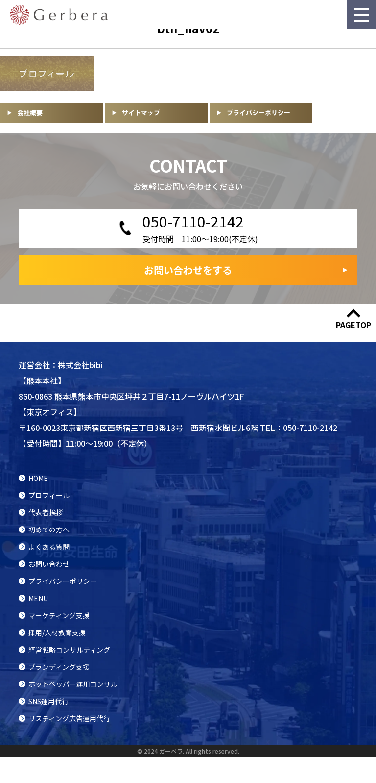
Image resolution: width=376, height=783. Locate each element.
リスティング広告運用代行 (69, 718)
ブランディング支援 (59, 667)
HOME (38, 478)
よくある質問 (49, 547)
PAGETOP (353, 324)
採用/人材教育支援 (57, 632)
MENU (38, 598)
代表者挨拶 (45, 512)
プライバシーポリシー (62, 581)
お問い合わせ (49, 564)
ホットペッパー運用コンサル (73, 684)
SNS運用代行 (48, 701)
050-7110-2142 (310, 427)
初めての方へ (49, 529)
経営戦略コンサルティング (69, 650)
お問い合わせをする (188, 270)
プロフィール (49, 495)
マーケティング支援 (59, 615)
